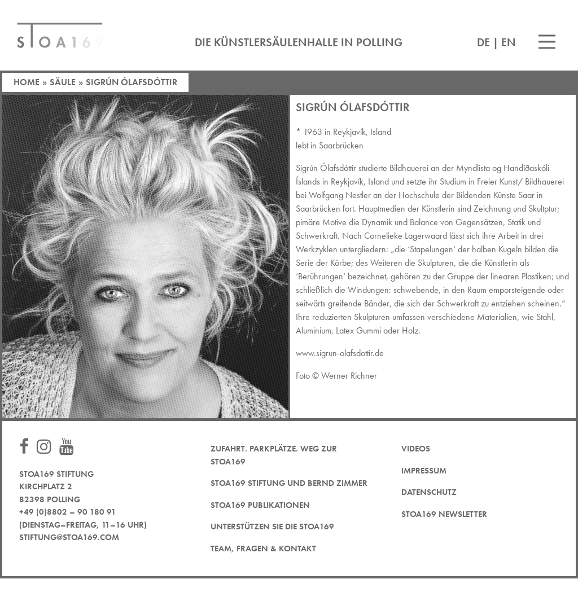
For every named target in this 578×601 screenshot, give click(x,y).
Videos (415, 448)
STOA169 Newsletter (444, 514)
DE (483, 42)
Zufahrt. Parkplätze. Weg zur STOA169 (274, 455)
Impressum (423, 470)
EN (508, 42)
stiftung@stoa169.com (69, 537)
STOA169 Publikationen (260, 505)
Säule (63, 82)
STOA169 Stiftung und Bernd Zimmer (289, 483)
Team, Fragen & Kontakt (263, 548)
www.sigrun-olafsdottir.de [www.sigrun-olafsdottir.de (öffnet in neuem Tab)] (340, 353)
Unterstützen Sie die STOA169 (272, 526)
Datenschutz (429, 492)
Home (27, 82)
